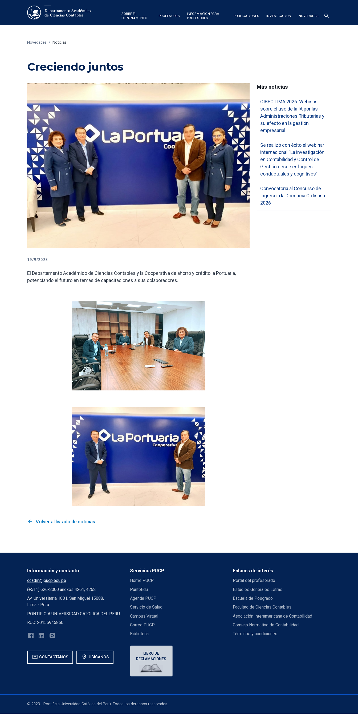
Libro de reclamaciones (151, 656)
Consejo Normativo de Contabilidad (266, 624)
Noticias (59, 42)
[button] (136, 16)
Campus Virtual (144, 616)
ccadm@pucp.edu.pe (46, 580)
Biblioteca (139, 633)
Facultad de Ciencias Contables (262, 607)
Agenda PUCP (143, 598)
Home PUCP (142, 580)
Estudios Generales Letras (257, 589)
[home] (59, 12)
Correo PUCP (142, 624)
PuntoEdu (139, 589)
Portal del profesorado (254, 580)
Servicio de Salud (146, 607)
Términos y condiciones (255, 633)
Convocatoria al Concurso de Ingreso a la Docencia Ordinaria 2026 (292, 196)
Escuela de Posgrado (253, 598)
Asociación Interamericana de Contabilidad (272, 616)
